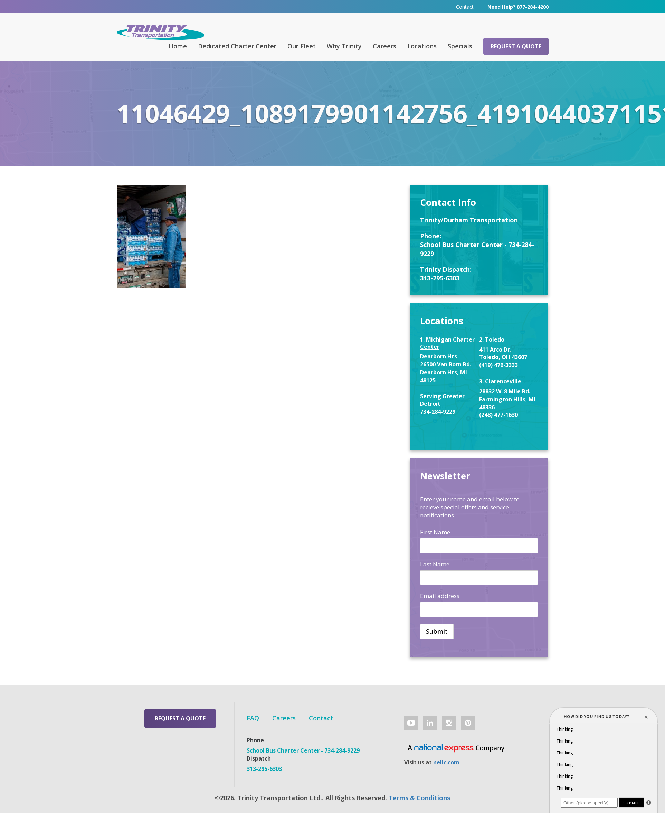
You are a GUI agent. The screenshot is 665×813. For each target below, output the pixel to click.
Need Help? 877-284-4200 (518, 6)
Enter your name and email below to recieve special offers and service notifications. (470, 507)
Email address (439, 596)
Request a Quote (516, 46)
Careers (384, 46)
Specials (460, 46)
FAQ (253, 718)
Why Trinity (344, 46)
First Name (435, 532)
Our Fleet (301, 46)
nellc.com (446, 762)
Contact (465, 6)
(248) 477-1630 (498, 415)
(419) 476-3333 (498, 365)
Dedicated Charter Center (237, 46)
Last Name (434, 564)
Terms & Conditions (419, 798)
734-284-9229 (437, 411)
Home (178, 46)
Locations (422, 46)
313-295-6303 (439, 278)
